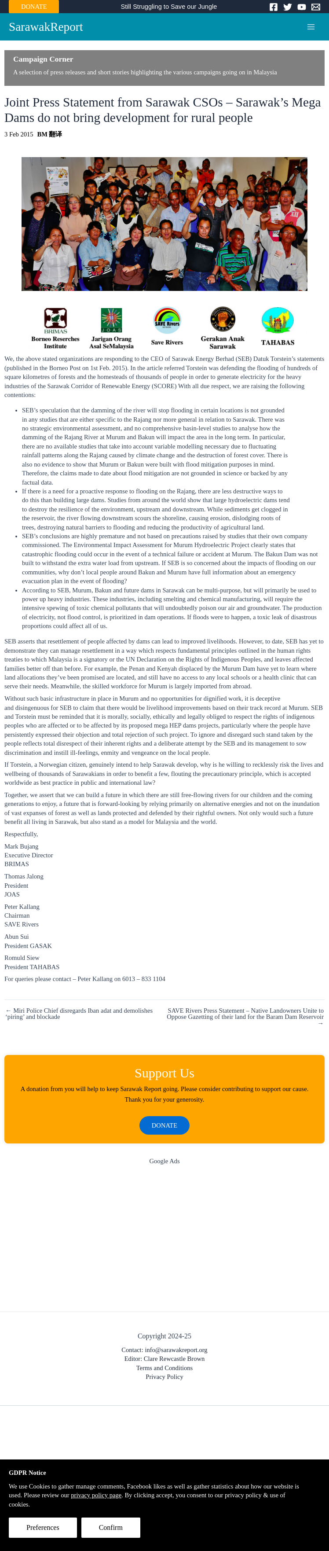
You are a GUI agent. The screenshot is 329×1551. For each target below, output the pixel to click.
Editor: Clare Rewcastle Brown (164, 1358)
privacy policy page (96, 1495)
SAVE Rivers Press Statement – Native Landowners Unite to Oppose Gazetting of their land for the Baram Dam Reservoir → (245, 1017)
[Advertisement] (164, 1240)
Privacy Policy (164, 1376)
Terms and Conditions (164, 1367)
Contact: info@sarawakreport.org (164, 1349)
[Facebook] (273, 7)
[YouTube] (301, 7)
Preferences (42, 1527)
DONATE (34, 6)
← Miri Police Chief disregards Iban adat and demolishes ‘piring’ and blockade (79, 1013)
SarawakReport (46, 26)
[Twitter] (287, 7)
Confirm (111, 1527)
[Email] (315, 7)
